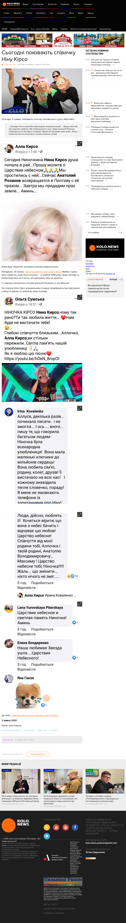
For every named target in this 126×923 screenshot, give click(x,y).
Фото (71, 13)
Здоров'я (18, 13)
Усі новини (93, 233)
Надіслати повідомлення (59, 908)
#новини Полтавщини (12, 730)
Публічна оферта (54, 913)
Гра (51, 13)
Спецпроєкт (9, 22)
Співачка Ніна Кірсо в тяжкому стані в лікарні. (35, 715)
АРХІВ (4, 29)
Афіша (91, 13)
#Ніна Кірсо (29, 730)
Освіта (29, 13)
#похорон (53, 730)
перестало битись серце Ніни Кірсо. (43, 271)
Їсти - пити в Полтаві (40, 29)
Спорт (6, 13)
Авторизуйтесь (38, 754)
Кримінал (65, 4)
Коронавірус (105, 29)
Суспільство (38, 4)
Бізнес (77, 4)
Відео (80, 13)
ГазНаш (64, 29)
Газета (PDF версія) (19, 29)
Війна (54, 29)
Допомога (41, 13)
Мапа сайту (51, 904)
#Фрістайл (42, 730)
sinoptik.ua (110, 273)
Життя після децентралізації (84, 29)
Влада (25, 4)
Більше (113, 279)
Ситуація (88, 4)
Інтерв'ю (61, 13)
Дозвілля (52, 4)
